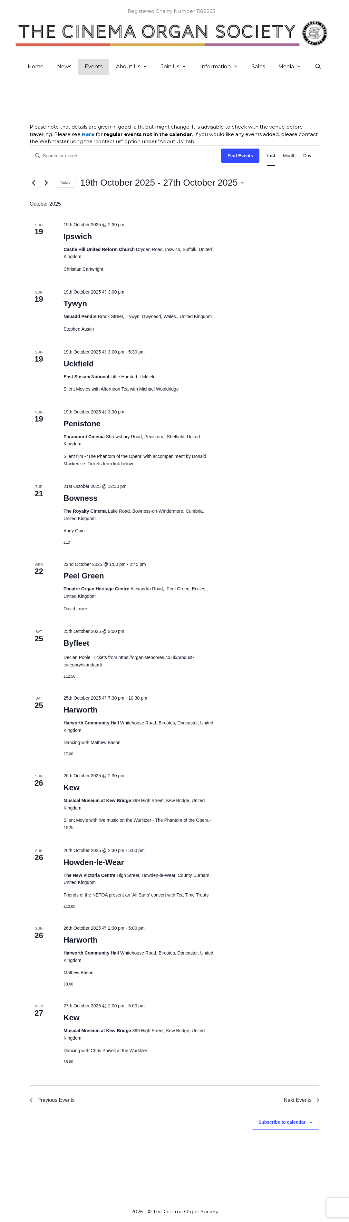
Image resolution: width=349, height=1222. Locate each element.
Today (65, 182)
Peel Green (83, 575)
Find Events (240, 155)
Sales (258, 66)
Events (93, 66)
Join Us (177, 67)
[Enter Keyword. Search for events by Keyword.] (125, 156)
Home (36, 66)
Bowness (80, 498)
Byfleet (76, 643)
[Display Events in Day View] (307, 156)
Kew (71, 787)
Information (222, 67)
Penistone (82, 423)
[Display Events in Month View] (289, 156)
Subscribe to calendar (281, 1122)
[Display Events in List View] (271, 156)
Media (293, 67)
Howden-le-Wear (93, 862)
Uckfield (78, 363)
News (64, 66)
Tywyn (75, 303)
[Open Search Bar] (318, 67)
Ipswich (77, 236)
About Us (135, 67)
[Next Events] (46, 183)
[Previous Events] (33, 183)
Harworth (80, 709)
